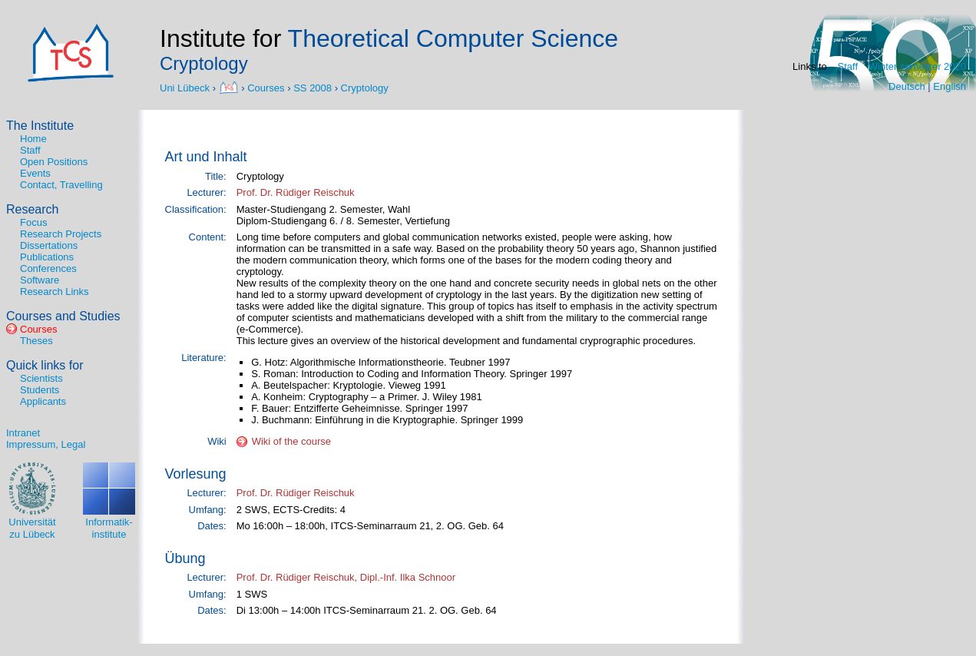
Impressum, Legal (45, 444)
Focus (33, 222)
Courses (265, 87)
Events (35, 173)
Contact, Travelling (61, 185)
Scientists (41, 378)
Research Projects (60, 234)
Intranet (23, 433)
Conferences (48, 268)
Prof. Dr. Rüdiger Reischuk (296, 192)
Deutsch (906, 86)
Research (32, 209)
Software (39, 280)
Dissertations (49, 245)
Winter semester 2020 (917, 66)
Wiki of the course (291, 441)
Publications (47, 257)
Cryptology (365, 87)
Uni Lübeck (186, 87)
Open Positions (54, 161)
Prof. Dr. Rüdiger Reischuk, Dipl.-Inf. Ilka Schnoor (346, 577)
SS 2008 (312, 87)
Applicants (43, 401)
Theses (36, 340)
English (949, 86)
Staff (848, 66)
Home (33, 138)
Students (39, 390)
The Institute (40, 125)
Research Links (54, 291)
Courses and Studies (63, 316)
